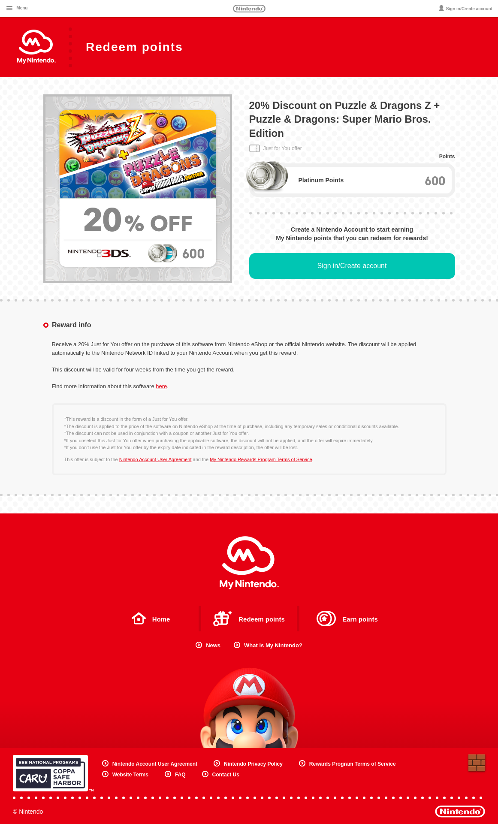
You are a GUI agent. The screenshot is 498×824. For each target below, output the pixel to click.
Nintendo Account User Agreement (155, 459)
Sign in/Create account (352, 265)
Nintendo (249, 8)
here (161, 386)
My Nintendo (249, 562)
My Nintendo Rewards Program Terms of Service (261, 459)
